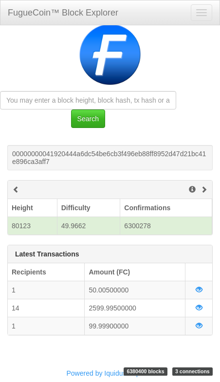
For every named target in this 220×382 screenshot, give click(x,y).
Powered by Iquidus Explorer (110, 373)
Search (88, 119)
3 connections (192, 371)
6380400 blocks (145, 371)
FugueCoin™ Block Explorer (63, 13)
